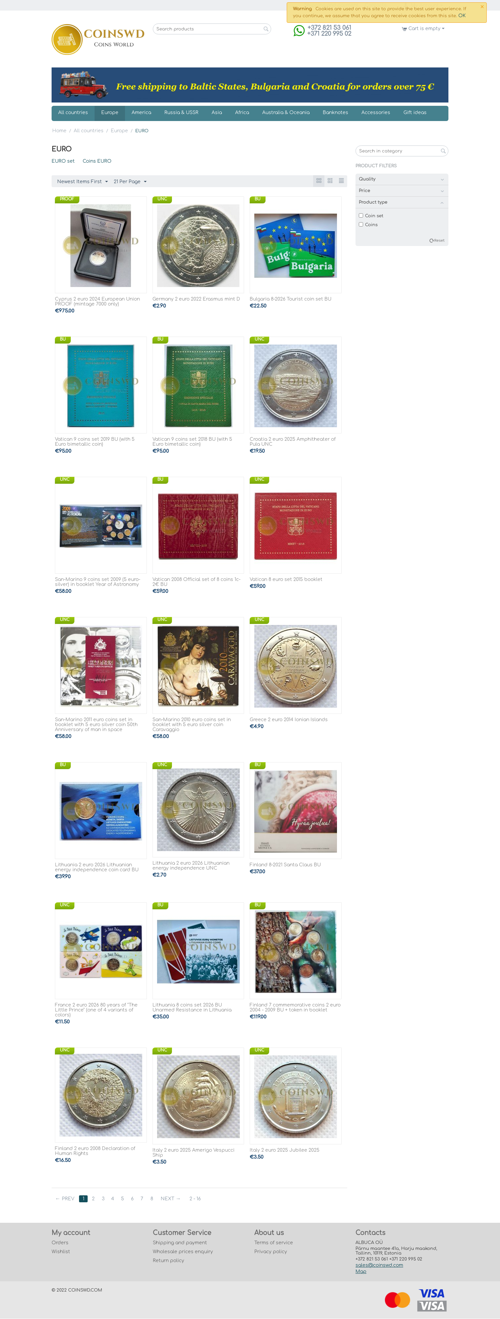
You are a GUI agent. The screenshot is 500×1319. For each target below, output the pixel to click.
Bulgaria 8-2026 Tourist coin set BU (290, 299)
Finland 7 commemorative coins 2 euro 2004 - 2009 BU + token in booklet (295, 1008)
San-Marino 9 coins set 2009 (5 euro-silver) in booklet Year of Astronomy (97, 582)
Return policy (168, 1260)
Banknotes (335, 112)
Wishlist (61, 1252)
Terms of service (273, 1243)
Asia (217, 112)
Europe (109, 112)
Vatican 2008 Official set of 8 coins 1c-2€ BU (196, 582)
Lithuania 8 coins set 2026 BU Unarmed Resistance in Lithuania (191, 1008)
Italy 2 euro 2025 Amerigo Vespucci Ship (193, 1153)
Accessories (375, 112)
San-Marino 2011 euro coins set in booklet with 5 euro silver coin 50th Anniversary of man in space (96, 725)
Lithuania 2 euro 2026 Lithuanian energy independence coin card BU (97, 868)
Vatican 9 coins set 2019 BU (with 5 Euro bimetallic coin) (95, 442)
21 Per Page (130, 182)
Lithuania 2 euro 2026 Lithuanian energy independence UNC (190, 866)
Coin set (371, 216)
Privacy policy (270, 1252)
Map (360, 1271)
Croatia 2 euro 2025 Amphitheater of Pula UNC (293, 442)
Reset (439, 240)
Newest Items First (82, 182)
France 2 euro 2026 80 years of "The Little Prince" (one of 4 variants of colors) (96, 1010)
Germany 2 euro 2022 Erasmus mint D (196, 299)
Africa (242, 112)
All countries (73, 112)
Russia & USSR (181, 112)
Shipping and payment (180, 1243)
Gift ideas (415, 112)
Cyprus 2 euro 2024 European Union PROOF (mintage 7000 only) (97, 302)
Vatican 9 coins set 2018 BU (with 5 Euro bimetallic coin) (192, 442)
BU (258, 199)
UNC (162, 199)
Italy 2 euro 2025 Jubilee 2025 (284, 1150)
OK (462, 15)
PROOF (67, 199)
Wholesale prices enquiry (183, 1252)
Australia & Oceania (286, 112)
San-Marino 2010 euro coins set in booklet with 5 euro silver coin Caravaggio (191, 725)
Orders (60, 1243)
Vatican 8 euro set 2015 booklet (286, 579)
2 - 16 (196, 1199)
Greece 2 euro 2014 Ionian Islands (289, 720)
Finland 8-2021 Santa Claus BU (285, 865)
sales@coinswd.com (379, 1265)
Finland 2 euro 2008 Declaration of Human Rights (95, 1151)
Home (59, 130)
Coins (368, 225)
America (141, 112)
